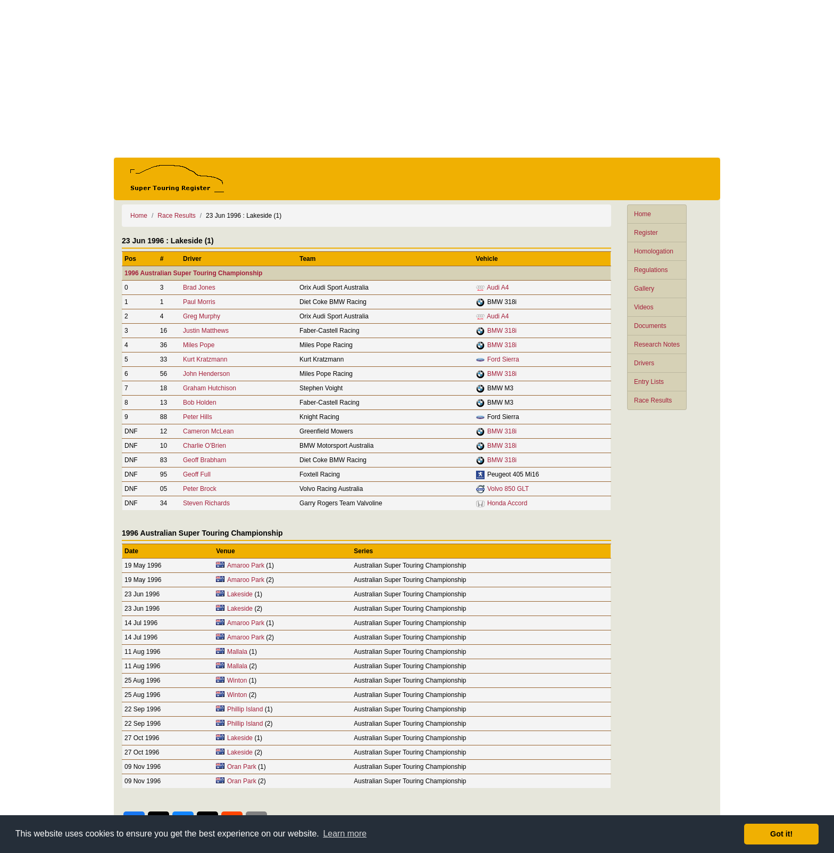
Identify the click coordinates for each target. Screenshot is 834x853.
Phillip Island (245, 709)
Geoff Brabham (204, 460)
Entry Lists (649, 382)
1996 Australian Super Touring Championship (193, 273)
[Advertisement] (417, 78)
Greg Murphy (201, 316)
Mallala (237, 651)
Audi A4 (497, 287)
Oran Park (241, 766)
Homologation (653, 251)
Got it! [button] (781, 834)
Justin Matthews (206, 330)
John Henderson (206, 374)
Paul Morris (199, 302)
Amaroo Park (245, 565)
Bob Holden (199, 402)
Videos (643, 307)
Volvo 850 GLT (508, 489)
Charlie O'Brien (204, 445)
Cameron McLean (208, 431)
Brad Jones (199, 287)
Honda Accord (507, 503)
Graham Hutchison (209, 388)
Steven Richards (206, 503)
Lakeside (240, 594)
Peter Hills (197, 417)
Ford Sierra (503, 359)
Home (642, 214)
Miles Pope (198, 345)
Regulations (651, 270)
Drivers (644, 363)
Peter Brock (199, 489)
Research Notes (657, 344)
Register (646, 232)
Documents (650, 326)
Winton (237, 680)
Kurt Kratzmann (205, 359)
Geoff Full (197, 474)
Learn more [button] (344, 833)
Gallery (644, 288)
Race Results (653, 400)
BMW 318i (501, 330)
